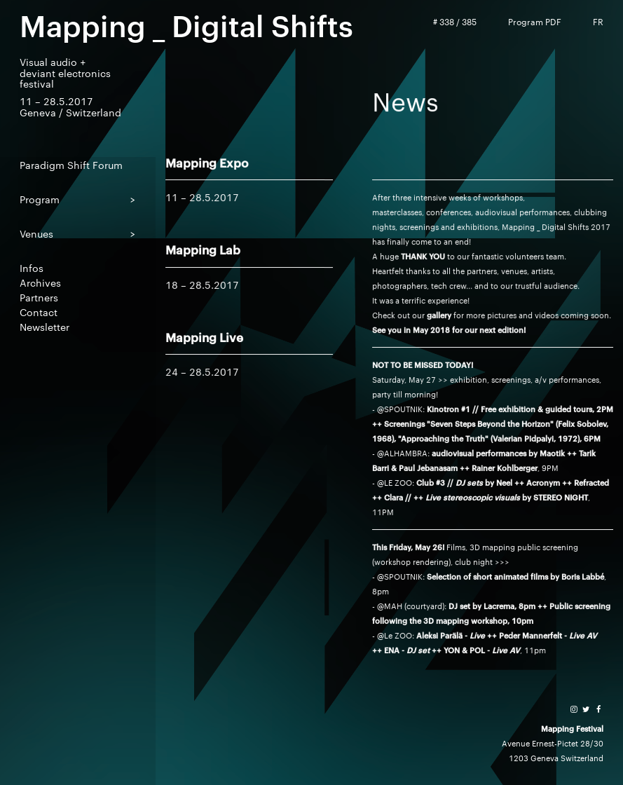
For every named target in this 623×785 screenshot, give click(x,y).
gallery (439, 315)
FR (598, 22)
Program (40, 199)
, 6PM (590, 438)
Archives (40, 282)
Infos (31, 267)
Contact (38, 312)
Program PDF (534, 22)
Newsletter (44, 326)
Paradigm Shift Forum (71, 164)
